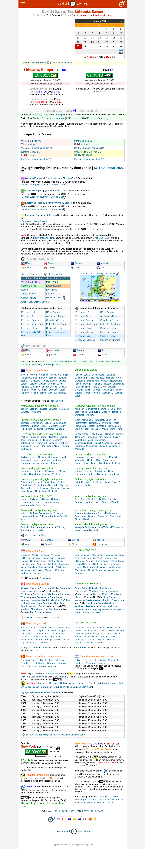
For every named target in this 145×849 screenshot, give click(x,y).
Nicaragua (91, 663)
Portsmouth (80, 426)
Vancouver (27, 591)
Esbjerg (58, 513)
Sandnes (91, 474)
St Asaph (53, 409)
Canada (49, 263)
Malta (91, 378)
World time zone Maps (33, 535)
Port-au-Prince (110, 683)
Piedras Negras (116, 630)
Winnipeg (25, 597)
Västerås (56, 474)
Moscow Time (53, 282)
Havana (70, 683)
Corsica (33, 384)
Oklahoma (80, 561)
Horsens (25, 516)
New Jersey (98, 555)
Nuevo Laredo (113, 627)
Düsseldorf (26, 446)
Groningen (80, 516)
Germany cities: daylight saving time (41, 434)
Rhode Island (117, 561)
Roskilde (64, 516)
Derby (63, 426)
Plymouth (106, 423)
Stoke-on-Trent (82, 429)
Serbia (95, 387)
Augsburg (34, 437)
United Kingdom (54, 178)
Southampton (114, 426)
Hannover (25, 463)
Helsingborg (51, 471)
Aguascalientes (28, 627)
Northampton (81, 423)
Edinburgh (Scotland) (47, 485)
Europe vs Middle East (32, 324)
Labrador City (28, 603)
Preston (91, 426)
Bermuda (53, 683)
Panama (102, 663)
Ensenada (56, 636)
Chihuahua (26, 633)
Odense (44, 516)
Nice (98, 460)
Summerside (81, 591)
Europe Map (59, 184)
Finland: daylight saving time (91, 479)
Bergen (78, 471)
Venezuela (53, 666)
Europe (60, 115)
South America (53, 673)
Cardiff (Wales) (28, 485)
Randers (53, 516)
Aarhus (33, 513)
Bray (77, 499)
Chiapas (62, 630)
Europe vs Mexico (84, 332)
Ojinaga (102, 630)
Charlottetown (105, 588)
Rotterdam (103, 516)
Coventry (53, 426)
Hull (22, 429)
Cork (83, 499)
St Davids (64, 409)
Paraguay (61, 663)
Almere (78, 513)
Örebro (24, 474)
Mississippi (38, 570)
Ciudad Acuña (41, 633)
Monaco (110, 378)
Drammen (88, 471)
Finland (49, 203)
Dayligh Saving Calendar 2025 (53, 365)
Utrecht (86, 519)
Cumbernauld (92, 409)
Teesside (95, 429)
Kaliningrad (51, 290)
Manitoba (53, 594)
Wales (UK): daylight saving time (39, 405)
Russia (107, 384)
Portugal (68, 178)
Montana (59, 570)
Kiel (100, 437)
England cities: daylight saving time (41, 419)
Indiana (25, 564)
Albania (24, 375)
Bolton (48, 423)
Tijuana (101, 639)
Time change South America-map (44, 656)
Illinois (60, 561)
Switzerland (108, 390)
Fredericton (55, 597)
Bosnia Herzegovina (30, 381)
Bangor (24, 409)
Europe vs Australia (30, 316)
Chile (50, 660)
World (101, 267)
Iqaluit (120, 609)
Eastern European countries (36, 159)
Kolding (34, 516)
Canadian (28, 617)
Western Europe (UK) (31, 282)
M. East (103, 354)
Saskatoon (117, 600)
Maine (24, 567)
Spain (57, 190)
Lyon (105, 457)
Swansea (25, 412)
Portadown (41, 505)
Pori (120, 482)
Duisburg (63, 443)
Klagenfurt (44, 527)
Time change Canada (37, 583)
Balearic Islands (29, 378)
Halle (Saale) (97, 434)
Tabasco (114, 636)
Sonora (104, 636)
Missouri (49, 570)
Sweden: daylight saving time (37, 468)
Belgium (53, 378)
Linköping (38, 471)
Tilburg (78, 519)
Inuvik (114, 606)
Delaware (60, 558)
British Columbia (61, 588)
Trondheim (114, 474)
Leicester (38, 429)
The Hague (115, 516)
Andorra (33, 375)
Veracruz (79, 642)
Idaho (52, 561)
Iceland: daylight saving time (91, 524)
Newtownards (27, 505)
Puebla (79, 633)
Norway (104, 381)
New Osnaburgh (52, 609)
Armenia (44, 375)
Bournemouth (59, 423)
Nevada (37, 573)
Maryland (32, 567)
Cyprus (51, 384)
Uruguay (42, 666)
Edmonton (44, 588)
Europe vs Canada (98, 118)
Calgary (34, 588)
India (77, 799)
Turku (88, 485)
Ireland (43, 393)
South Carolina (83, 564)
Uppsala (46, 474)
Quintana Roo (103, 633)
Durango (44, 636)
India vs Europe (108, 336)
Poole (116, 423)
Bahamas (42, 683)
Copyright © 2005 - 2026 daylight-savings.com (73, 844)
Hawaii (43, 561)
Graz (23, 527)
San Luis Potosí (82, 636)
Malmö (62, 471)
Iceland (24, 290)
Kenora (48, 612)
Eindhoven (110, 513)
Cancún (52, 630)
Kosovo (78, 375)
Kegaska (79, 600)
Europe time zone (54, 118)
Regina (106, 600)
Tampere (79, 485)
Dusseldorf (26, 460)
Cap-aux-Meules (101, 594)
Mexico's (47, 648)
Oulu (114, 482)
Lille (99, 457)
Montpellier (80, 460)
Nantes (90, 460)
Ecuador (25, 663)
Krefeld (107, 437)
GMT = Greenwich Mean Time (36, 302)
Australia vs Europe (55, 316)
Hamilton (116, 412)
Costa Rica (87, 660)
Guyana (51, 663)
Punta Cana (69, 687)
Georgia (43, 390)
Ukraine (59, 203)
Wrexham (36, 412)
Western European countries (36, 148)
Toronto (42, 606)
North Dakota (104, 558)
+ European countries (61, 63)
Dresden (53, 443)
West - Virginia (99, 570)
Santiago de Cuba (85, 683)
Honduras (79, 663)
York (119, 429)
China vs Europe (54, 328)
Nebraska (26, 573)
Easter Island (38, 677)
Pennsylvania (102, 561)
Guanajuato (26, 639)
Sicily (103, 387)
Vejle (23, 519)
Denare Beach (104, 603)
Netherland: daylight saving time (93, 510)
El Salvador (100, 660)
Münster (118, 443)
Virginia (103, 567)
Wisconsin (113, 570)
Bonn (23, 440)
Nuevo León (80, 630)
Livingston (79, 415)
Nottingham (94, 423)
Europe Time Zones (86, 369)
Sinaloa (95, 636)
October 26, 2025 (101, 238)
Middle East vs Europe (57, 324)
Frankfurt (45, 460)
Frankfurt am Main (50, 446)
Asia (75, 267)
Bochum (64, 437)
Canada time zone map (88, 583)
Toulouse (116, 463)
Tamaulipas (80, 639)
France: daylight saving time (91, 454)
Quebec (103, 591)
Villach (33, 530)
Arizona (45, 555)
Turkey (119, 390)
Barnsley (25, 423)
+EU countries (56, 274)
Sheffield (101, 426)
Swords (105, 502)
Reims (113, 460)
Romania (97, 384)
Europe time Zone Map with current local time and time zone (53, 735)
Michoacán (80, 627)
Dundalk (112, 499)
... (37, 365)
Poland (78, 384)
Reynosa (117, 633)
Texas (78, 567)
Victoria (37, 591)
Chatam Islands (28, 365)
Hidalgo (48, 639)
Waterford (116, 502)
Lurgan (47, 502)
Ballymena (35, 499)
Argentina (25, 660)
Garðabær (89, 527)
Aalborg (24, 513)
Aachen (24, 437)
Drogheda (92, 499)
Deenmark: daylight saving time (39, 510)
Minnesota (26, 570)
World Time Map (56, 298)
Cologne (42, 457)
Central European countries (89, 148)
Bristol (44, 426)
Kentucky (52, 564)
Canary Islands (28, 298)
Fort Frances (36, 612)
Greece (68, 203)
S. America (101, 544)
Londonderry (27, 502)
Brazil (43, 660)
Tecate (92, 639)
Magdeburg (80, 440)
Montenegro (93, 381)
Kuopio (99, 482)
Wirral (113, 429)
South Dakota (100, 564)
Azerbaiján (64, 375)
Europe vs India (83, 336)
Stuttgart (103, 446)
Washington (115, 567)
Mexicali (45, 642)
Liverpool (49, 429)
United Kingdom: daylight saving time (42, 479)
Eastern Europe (53, 286)
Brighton (35, 426)
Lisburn (39, 502)
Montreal (113, 591)
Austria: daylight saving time (37, 524)
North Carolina (88, 558)
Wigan (105, 429)
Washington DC (82, 570)
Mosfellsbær (81, 530)
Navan (97, 502)
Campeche (41, 630)
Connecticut (48, 558)
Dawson (100, 612)
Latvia (87, 375)
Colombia (59, 660)
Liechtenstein (98, 375)
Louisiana (64, 564)
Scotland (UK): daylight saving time (95, 405)
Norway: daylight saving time (91, 468)
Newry (56, 502)
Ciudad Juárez (58, 633)
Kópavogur (116, 527)
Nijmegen (91, 516)
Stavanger (102, 474)
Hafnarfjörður (103, 527)
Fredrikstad (100, 471)
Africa (28, 267)
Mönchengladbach (84, 443)
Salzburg (61, 527)
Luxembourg (81, 378)
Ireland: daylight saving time (91, 496)
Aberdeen (79, 409)
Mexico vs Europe (109, 332)
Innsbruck (32, 527)
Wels (40, 530)
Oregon (90, 561)
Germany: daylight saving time (38, 454)
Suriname (31, 666)
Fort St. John (39, 594)
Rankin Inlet (109, 609)
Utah (85, 567)
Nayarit (100, 627)
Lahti (107, 482)
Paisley (89, 415)
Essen (36, 446)
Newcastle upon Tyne (105, 420)
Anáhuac (42, 627)
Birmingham (37, 423)
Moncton (25, 600)
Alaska (35, 555)
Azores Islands (28, 294)
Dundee (105, 409)
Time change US (35, 550)
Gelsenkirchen (82, 434)
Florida (24, 561)
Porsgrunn (80, 474)
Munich (44, 463)
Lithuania (111, 375)
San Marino (118, 384)
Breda (100, 513)
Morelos (91, 627)
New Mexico (111, 555)
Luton (77, 420)
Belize (78, 660)
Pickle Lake (36, 609)
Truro (62, 603)
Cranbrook (26, 594)
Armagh (25, 499)
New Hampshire (82, 555)
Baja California (57, 627)
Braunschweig (34, 440)
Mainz (91, 440)
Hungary (25, 393)
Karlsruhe (92, 437)
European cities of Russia (34, 221)
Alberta (24, 588)
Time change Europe (37, 370)
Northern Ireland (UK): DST (36, 496)
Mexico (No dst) (113, 362)
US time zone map (85, 550)
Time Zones (36, 274)
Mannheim (100, 440)
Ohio (115, 558)
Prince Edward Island (86, 588)
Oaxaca (92, 630)
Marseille (113, 457)
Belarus (50, 294)
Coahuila (25, 636)
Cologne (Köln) (28, 443)
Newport (42, 409)
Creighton (91, 603)
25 (78, 46)
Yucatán (89, 642)
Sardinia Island (83, 387)
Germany (66, 190)
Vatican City (107, 393)
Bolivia (35, 660)
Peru (23, 666)
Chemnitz (57, 440)
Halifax (54, 603)
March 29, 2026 (39, 115)
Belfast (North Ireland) (31, 482)
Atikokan (25, 609)
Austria (53, 375)
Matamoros (32, 642)
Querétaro (89, 633)
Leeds (29, 429)
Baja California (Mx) (83, 362)
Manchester (88, 420)
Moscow (52, 215)
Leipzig (116, 437)
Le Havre (90, 457)
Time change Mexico (37, 623)
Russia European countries (89, 159)
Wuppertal (80, 449)
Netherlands (116, 381)
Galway (78, 502)
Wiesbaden (114, 446)
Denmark (35, 387)
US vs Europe (53, 312)
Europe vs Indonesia (85, 340)
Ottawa (33, 606)
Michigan (61, 567)
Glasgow (106, 412)
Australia (103, 263)
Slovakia (112, 387)
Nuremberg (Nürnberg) (86, 446)
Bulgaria (62, 378)
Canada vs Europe (55, 320)
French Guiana (38, 663)
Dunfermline (117, 409)
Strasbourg (104, 463)
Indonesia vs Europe (110, 340)
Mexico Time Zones (86, 622)
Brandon (63, 594)
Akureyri (79, 527)
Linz (52, 527)
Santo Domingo (84, 687)
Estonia (62, 387)
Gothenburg (26, 471)
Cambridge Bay (93, 609)
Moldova (100, 378)
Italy (50, 393)
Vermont (94, 567)
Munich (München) (103, 443)
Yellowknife (103, 606)
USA (25, 263)
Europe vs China (29, 328)
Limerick (88, 502)
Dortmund (42, 443)
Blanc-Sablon (109, 597)
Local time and (65, 831)
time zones (46, 578)
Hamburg (109, 434)
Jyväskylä (89, 482)
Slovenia (79, 390)
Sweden (96, 390)
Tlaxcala (111, 639)
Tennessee (115, 564)
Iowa (33, 564)
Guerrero (38, 639)
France (49, 190)
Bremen (47, 440)
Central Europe (28, 286)
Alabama (25, 555)
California (25, 558)
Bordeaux (79, 457)
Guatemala (113, 660)
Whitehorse (88, 612)
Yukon (78, 612)
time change (84, 831)
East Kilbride (81, 412)
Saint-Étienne (90, 463)
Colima (34, 636)
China (78, 354)
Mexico (49, 267)
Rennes (78, 463)
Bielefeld (53, 437)
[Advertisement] (46, 38)
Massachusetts (46, 567)
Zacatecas (100, 642)
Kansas (41, 564)
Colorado (36, 558)
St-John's (65, 600)
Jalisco (57, 639)
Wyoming (79, 573)
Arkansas (55, 555)
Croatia (42, 384)
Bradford (25, 426)
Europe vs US (77, 118)
